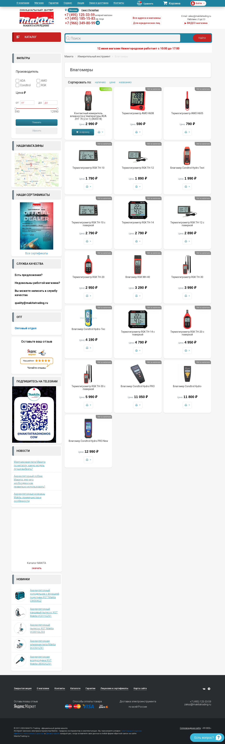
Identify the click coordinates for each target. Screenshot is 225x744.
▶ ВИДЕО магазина (196, 23)
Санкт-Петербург (90, 10)
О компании (23, 3)
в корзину (82, 132)
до (47, 102)
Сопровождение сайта (190, 728)
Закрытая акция (22, 688)
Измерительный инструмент (94, 56)
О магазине (43, 688)
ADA (20, 80)
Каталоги (75, 688)
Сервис (68, 3)
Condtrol (23, 85)
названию (125, 82)
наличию (100, 82)
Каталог (27, 37)
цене (112, 82)
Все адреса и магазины (147, 18)
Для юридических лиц (146, 23)
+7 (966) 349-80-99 (80, 23)
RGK (41, 85)
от (25, 102)
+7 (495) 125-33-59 (80, 15)
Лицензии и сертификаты (114, 688)
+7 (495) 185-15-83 (80, 18)
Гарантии (53, 3)
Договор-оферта (53, 733)
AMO (42, 80)
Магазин (39, 3)
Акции (80, 3)
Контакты (119, 3)
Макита (69, 56)
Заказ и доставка (98, 3)
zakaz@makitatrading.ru (199, 16)
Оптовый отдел (25, 328)
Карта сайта (140, 688)
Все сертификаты (36, 253)
